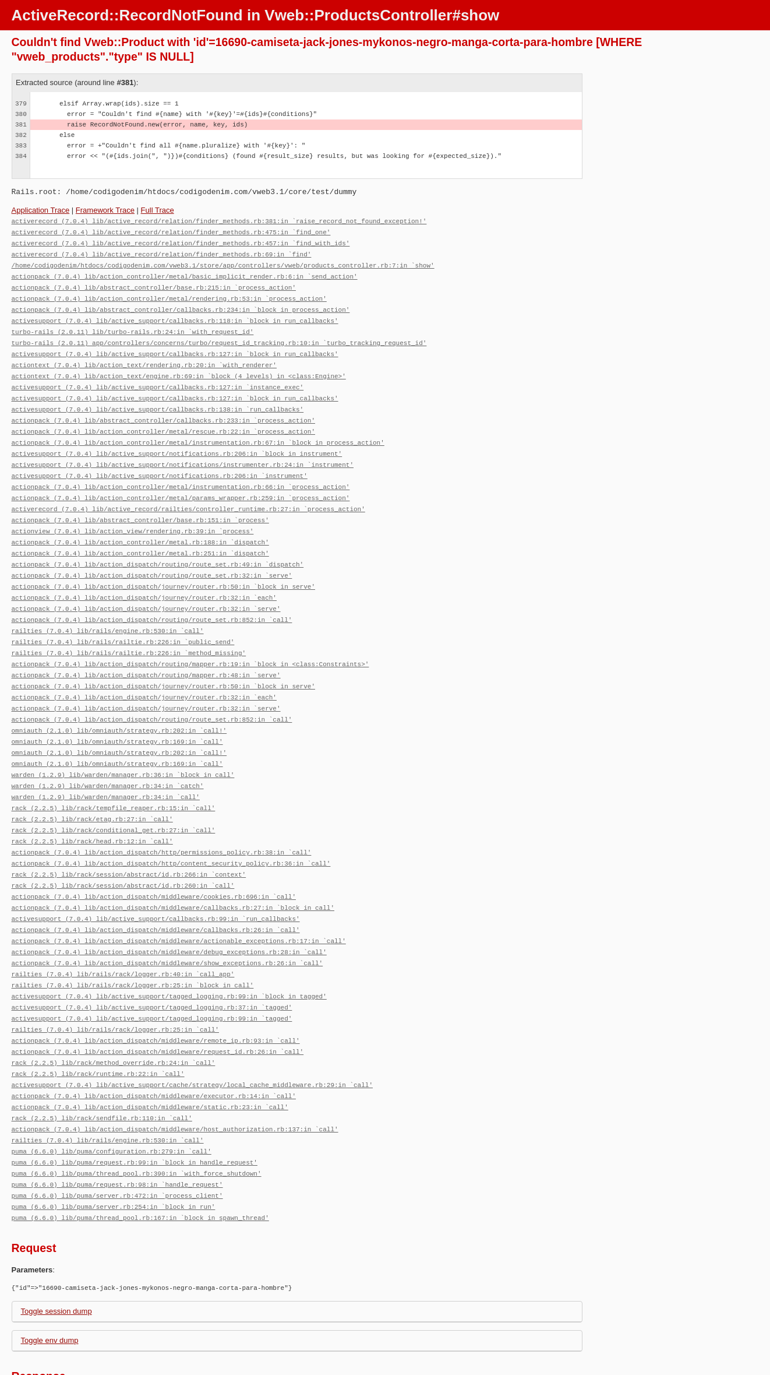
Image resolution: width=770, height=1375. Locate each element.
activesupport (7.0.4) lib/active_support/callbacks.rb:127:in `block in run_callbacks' (175, 346)
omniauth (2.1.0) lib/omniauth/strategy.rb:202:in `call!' (119, 703)
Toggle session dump (56, 1258)
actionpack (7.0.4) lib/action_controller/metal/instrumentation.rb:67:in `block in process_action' (198, 430)
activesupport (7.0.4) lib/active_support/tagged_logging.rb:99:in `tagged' (152, 976)
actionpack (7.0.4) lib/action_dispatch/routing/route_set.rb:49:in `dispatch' (158, 545)
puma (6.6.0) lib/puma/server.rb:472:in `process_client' (117, 1144)
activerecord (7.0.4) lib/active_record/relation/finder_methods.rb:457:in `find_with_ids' (181, 241)
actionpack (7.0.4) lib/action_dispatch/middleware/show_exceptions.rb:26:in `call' (167, 923)
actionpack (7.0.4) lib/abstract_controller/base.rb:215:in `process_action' (154, 283)
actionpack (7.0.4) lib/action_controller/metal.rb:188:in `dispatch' (140, 525)
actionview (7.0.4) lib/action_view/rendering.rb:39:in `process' (133, 514)
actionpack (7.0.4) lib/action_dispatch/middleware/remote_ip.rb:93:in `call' (156, 997)
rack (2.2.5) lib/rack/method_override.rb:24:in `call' (114, 1018)
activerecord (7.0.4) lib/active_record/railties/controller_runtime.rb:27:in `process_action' (188, 493)
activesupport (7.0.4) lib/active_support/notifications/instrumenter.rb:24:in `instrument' (183, 451)
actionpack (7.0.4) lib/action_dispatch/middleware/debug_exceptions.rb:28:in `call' (169, 913)
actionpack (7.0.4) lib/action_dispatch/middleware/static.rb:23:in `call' (150, 1060)
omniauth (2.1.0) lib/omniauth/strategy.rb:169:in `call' (117, 713)
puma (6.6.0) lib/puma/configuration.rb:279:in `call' (111, 1102)
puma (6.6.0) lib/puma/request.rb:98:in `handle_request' (117, 1133)
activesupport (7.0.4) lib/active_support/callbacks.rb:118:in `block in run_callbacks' (175, 315)
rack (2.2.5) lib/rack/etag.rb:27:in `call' (92, 787)
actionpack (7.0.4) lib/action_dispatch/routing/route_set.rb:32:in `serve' (152, 556)
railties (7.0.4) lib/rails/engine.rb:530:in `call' (108, 608)
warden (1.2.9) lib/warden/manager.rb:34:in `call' (106, 766)
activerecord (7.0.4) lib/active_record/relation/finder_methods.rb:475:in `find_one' (171, 231)
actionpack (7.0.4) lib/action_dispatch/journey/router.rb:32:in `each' (144, 577)
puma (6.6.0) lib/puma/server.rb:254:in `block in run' (114, 1154)
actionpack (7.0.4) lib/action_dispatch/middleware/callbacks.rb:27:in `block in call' (173, 871)
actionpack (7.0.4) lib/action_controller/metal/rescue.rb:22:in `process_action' (163, 420)
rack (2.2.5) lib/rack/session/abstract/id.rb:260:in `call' (123, 850)
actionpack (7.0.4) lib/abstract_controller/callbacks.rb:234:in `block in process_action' (181, 304)
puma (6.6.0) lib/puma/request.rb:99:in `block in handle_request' (134, 1112)
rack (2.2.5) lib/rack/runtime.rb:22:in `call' (98, 1028)
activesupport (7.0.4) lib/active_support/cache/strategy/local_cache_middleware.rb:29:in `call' (192, 1039)
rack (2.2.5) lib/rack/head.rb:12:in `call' (92, 808)
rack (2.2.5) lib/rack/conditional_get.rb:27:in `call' (114, 797)
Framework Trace (105, 210)
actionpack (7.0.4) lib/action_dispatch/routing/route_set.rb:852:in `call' (152, 598)
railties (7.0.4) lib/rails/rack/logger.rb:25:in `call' (115, 986)
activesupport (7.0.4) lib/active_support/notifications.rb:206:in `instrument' (160, 462)
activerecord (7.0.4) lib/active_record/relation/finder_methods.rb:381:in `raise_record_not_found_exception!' (219, 220)
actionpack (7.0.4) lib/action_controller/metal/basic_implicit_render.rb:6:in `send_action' (185, 273)
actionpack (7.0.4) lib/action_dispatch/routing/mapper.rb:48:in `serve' (146, 650)
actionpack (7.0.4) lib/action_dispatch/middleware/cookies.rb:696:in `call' (154, 860)
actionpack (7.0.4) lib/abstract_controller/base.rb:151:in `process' (140, 504)
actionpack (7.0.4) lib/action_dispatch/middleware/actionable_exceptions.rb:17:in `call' (179, 902)
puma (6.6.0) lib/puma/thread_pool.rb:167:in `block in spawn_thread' (140, 1165)
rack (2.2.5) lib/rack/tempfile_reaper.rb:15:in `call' (114, 776)
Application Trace (41, 210)
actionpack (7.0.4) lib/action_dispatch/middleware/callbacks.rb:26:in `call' (156, 892)
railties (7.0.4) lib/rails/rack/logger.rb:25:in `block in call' (133, 944)
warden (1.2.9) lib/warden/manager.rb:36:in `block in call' (123, 745)
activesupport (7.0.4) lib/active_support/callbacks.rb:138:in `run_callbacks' (158, 399)
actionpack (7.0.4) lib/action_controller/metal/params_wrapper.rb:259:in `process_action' (181, 483)
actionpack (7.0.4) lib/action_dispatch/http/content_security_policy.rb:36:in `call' (171, 829)
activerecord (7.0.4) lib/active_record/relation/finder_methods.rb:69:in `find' (162, 252)
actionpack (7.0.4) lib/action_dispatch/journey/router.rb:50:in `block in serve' (163, 566)
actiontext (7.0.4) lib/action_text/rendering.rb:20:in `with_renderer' (144, 357)
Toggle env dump (50, 1287)
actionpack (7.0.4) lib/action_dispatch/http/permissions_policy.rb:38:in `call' (162, 818)
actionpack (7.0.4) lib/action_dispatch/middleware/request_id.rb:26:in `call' (158, 1007)
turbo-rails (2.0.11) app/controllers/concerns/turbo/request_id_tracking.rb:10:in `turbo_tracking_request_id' (219, 336)
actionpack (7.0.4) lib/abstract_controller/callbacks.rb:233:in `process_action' (163, 409)
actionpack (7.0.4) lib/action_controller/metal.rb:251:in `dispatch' (140, 535)
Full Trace (157, 210)
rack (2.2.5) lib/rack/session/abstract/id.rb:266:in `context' (129, 839)
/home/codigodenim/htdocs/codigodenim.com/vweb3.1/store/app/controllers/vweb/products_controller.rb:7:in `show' (223, 262)
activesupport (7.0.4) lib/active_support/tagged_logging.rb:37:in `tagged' (152, 965)
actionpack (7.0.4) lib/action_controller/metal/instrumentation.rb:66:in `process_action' (181, 472)
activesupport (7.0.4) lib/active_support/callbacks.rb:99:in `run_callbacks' (156, 881)
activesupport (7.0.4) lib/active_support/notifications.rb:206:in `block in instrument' (177, 441)
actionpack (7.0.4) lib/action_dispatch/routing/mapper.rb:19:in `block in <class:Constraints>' (190, 640)
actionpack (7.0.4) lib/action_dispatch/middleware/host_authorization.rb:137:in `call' (175, 1081)
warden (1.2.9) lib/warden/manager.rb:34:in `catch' (108, 755)
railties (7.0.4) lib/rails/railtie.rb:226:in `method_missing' (129, 629)
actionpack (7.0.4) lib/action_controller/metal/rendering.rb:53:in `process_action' (169, 294)
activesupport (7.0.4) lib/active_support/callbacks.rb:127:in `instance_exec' (158, 378)
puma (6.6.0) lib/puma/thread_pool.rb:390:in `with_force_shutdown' (137, 1123)
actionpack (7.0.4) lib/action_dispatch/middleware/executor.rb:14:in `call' (154, 1049)
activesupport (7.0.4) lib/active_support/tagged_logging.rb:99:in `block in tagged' (169, 955)
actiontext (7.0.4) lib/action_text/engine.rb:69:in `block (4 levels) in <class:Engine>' (179, 367)
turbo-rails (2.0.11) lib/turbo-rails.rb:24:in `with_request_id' (133, 325)
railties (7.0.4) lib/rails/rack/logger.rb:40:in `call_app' (123, 934)
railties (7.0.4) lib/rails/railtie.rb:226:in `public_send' (123, 619)
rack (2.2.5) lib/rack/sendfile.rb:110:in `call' (102, 1070)
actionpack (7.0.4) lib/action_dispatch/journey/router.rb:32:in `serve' (146, 587)
